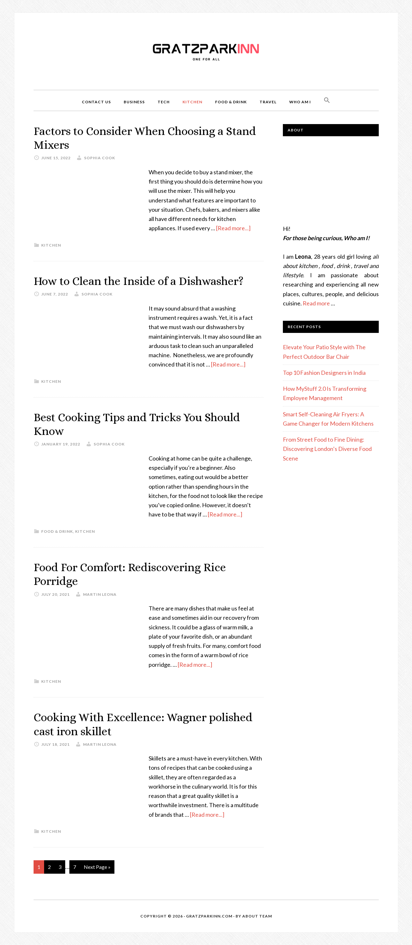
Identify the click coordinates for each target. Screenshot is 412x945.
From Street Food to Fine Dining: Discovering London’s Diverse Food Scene (327, 449)
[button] (327, 100)
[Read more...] (233, 228)
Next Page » (97, 867)
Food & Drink (57, 531)
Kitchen (51, 245)
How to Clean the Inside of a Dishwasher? (139, 280)
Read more (316, 303)
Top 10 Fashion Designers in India (324, 372)
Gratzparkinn (206, 51)
